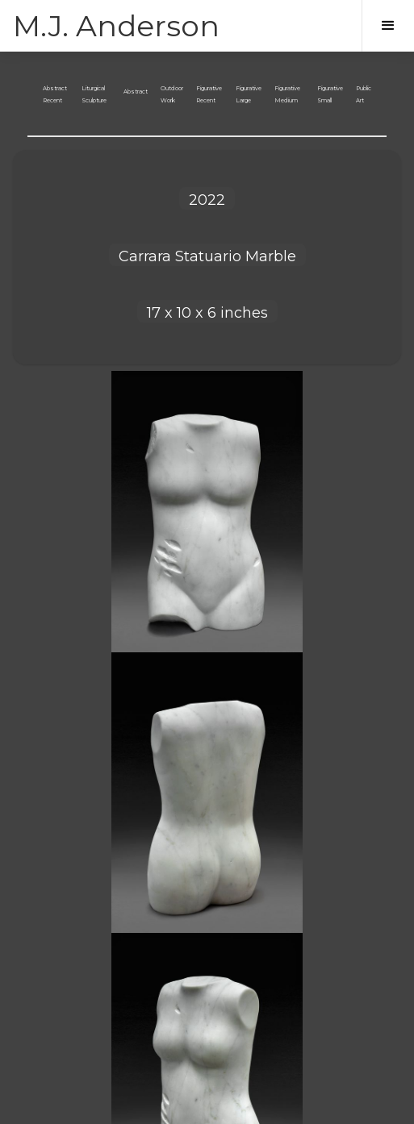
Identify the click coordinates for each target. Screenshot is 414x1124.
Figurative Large (248, 94)
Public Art (363, 94)
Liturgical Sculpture (94, 94)
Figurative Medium (287, 94)
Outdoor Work (172, 94)
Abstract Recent (55, 94)
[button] (388, 26)
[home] (116, 26)
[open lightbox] (207, 511)
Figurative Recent (209, 94)
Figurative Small (330, 94)
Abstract (135, 91)
